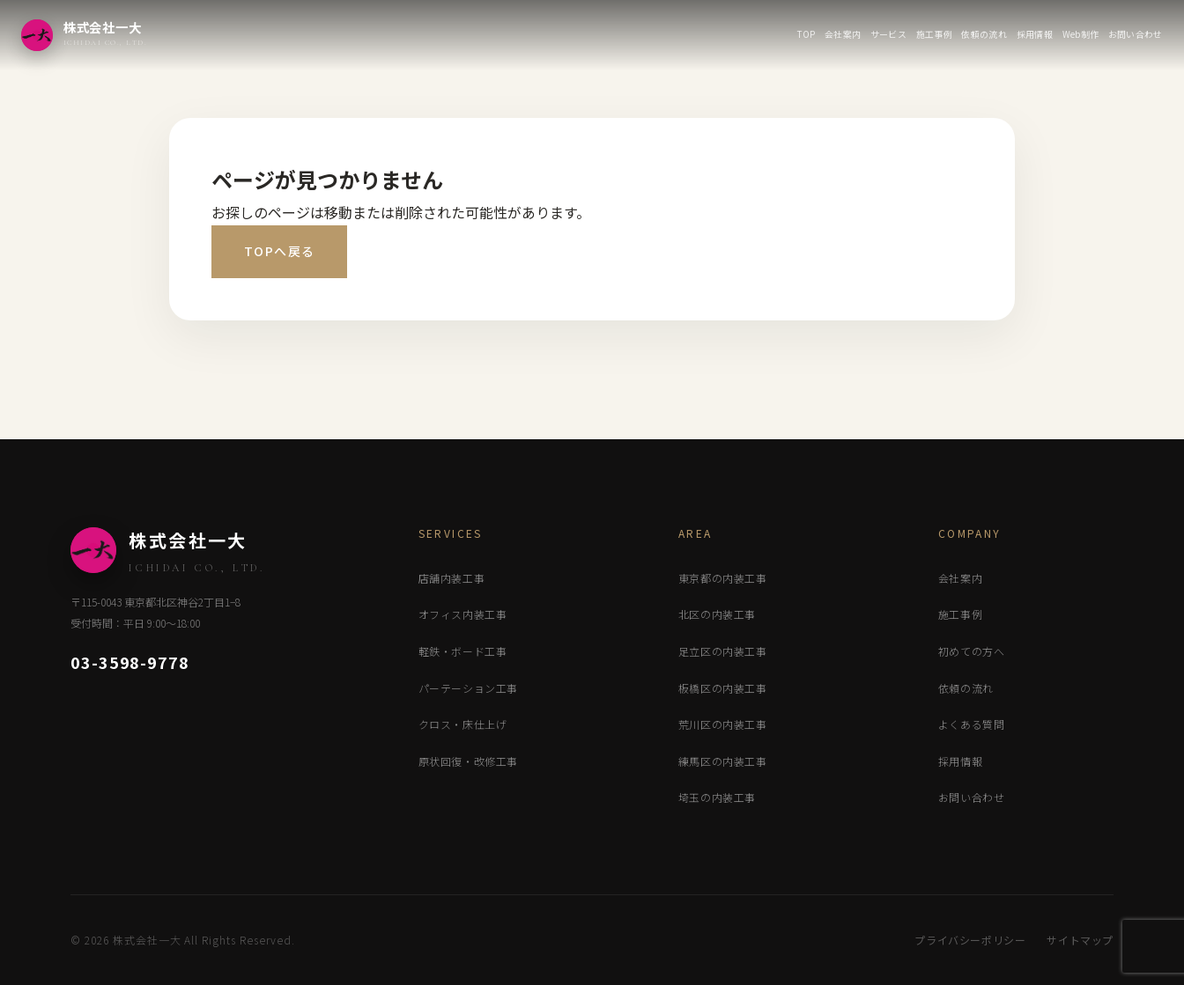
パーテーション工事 (468, 687)
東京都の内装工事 (722, 577)
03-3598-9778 (129, 662)
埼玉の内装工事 (717, 797)
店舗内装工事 (451, 577)
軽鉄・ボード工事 (462, 650)
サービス (888, 33)
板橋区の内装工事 (722, 687)
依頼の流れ (984, 33)
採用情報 (1035, 33)
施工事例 (934, 33)
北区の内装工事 (717, 613)
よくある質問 (971, 724)
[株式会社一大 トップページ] (84, 35)
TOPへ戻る (279, 251)
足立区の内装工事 (722, 650)
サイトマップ (1080, 939)
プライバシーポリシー (969, 939)
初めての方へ (971, 650)
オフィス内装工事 (462, 613)
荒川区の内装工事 (722, 724)
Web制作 (1080, 33)
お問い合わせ (1135, 33)
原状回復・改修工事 (468, 760)
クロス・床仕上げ (462, 724)
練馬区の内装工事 (722, 760)
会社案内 (843, 33)
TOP (806, 33)
